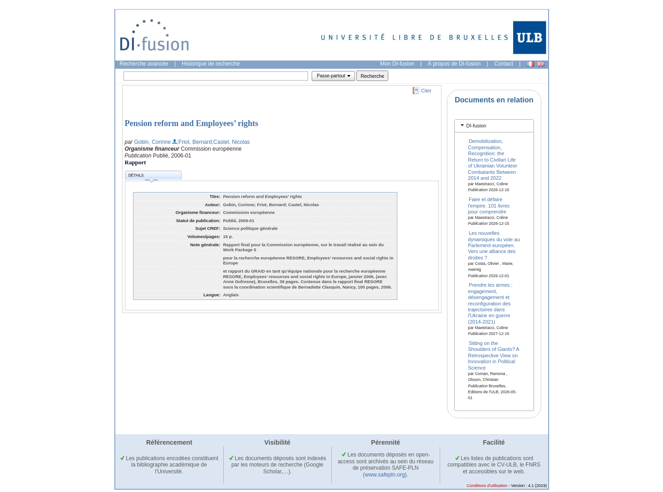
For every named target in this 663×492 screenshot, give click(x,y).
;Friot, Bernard (194, 142)
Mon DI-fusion (397, 64)
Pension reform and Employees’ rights (191, 123)
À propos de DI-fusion (454, 64)
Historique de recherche (211, 64)
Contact (503, 64)
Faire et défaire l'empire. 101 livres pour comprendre (488, 205)
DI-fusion (476, 125)
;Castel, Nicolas (231, 142)
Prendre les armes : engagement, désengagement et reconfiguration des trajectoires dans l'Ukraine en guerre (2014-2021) (490, 303)
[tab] (494, 125)
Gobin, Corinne (152, 142)
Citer (426, 90)
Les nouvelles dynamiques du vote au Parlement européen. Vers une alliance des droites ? (494, 245)
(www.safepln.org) (385, 475)
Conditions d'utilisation (487, 485)
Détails (143, 176)
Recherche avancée (144, 64)
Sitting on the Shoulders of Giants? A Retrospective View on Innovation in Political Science (493, 355)
